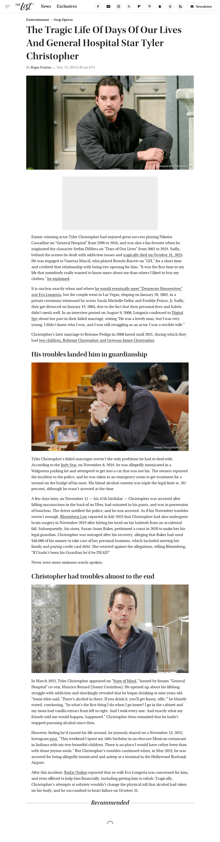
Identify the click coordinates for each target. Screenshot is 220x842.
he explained (58, 279)
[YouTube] (108, 6)
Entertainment (37, 19)
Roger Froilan (41, 67)
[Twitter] (128, 6)
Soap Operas (63, 19)
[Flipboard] (139, 6)
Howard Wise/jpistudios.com (175, 166)
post (53, 739)
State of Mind (124, 681)
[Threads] (170, 6)
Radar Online (75, 772)
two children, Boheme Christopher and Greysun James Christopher (96, 340)
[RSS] (180, 6)
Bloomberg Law (73, 517)
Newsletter (201, 7)
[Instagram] (118, 6)
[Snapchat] (159, 6)
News (46, 6)
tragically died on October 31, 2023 (152, 255)
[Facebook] (98, 6)
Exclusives (67, 6)
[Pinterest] (149, 6)
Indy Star (68, 465)
